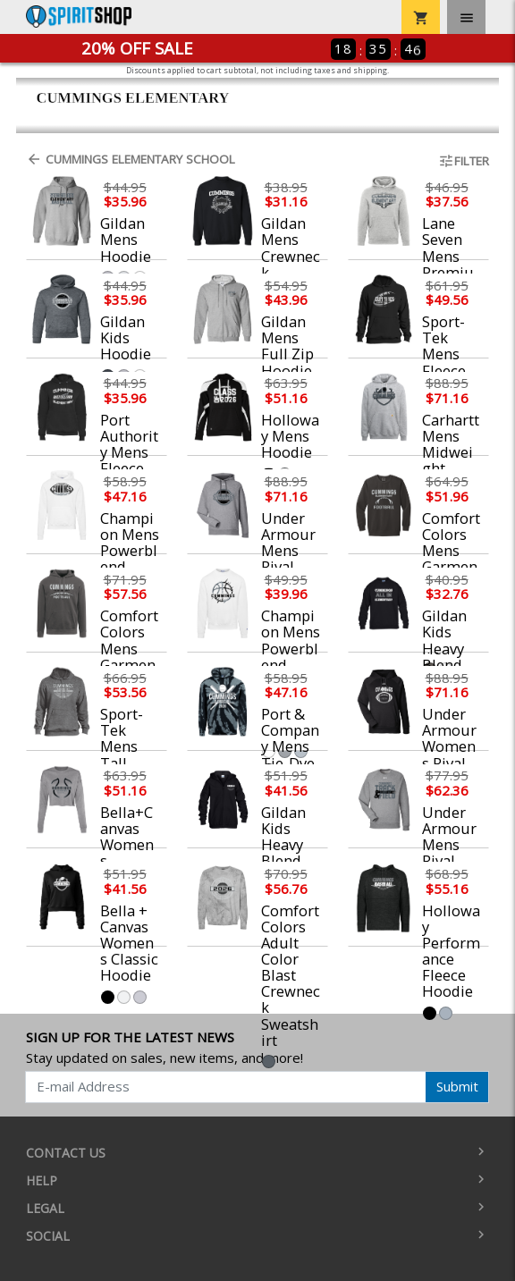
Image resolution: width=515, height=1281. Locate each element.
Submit (457, 1086)
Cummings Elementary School (130, 159)
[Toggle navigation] (466, 17)
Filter (463, 161)
